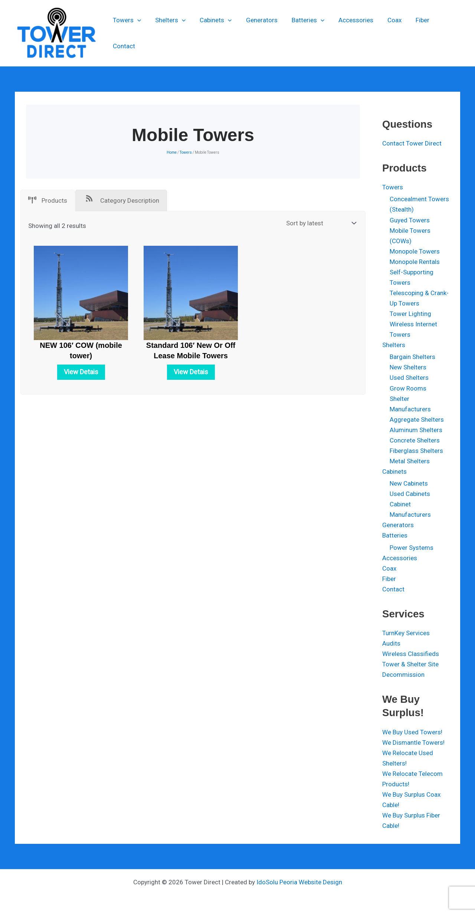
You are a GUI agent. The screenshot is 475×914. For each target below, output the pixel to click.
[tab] (47, 200)
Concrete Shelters (415, 440)
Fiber (412, 33)
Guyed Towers (410, 220)
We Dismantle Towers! (413, 742)
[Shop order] (320, 223)
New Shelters (408, 367)
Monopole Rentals (415, 261)
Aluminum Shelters (416, 430)
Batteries (302, 33)
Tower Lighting (410, 313)
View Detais (81, 372)
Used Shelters (409, 377)
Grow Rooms (408, 388)
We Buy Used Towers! (412, 732)
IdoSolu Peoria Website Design (299, 882)
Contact (443, 33)
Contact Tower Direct (412, 143)
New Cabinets (409, 483)
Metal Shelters (410, 461)
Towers (127, 33)
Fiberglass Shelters (416, 450)
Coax (386, 33)
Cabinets (213, 33)
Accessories (348, 33)
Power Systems (411, 547)
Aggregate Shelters (417, 419)
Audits (391, 643)
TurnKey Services (406, 633)
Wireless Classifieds (410, 653)
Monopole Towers (415, 251)
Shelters (169, 33)
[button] (137, 33)
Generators (257, 33)
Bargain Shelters (412, 356)
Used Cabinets (410, 493)
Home (172, 152)
